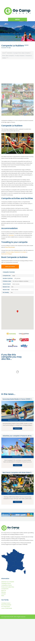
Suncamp (11, 233)
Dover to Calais (10, 249)
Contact (3, 616)
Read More (17, 460)
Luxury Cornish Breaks (6, 630)
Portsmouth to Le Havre (20, 249)
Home (3, 53)
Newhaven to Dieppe (6, 251)
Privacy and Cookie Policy (7, 609)
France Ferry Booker (10, 245)
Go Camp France (5, 628)
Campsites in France (6, 607)
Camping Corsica (5, 625)
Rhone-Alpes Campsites (8, 55)
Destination (9, 53)
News (2, 617)
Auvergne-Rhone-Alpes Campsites (21, 53)
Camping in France (6, 605)
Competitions (4, 610)
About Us (3, 612)
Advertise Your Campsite (7, 603)
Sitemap (3, 614)
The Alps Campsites (19, 55)
